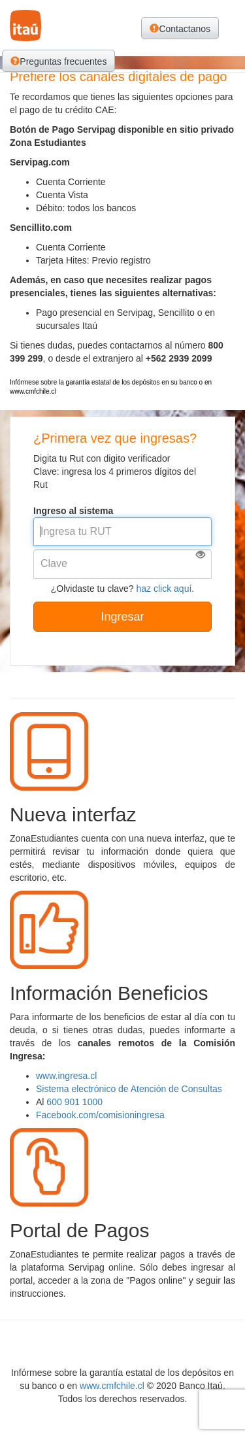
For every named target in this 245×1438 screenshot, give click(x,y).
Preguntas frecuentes (58, 61)
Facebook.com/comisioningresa (100, 1115)
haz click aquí (164, 588)
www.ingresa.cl (66, 1075)
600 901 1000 (74, 1102)
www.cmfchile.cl (112, 1385)
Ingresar (122, 616)
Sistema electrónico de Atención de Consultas (129, 1089)
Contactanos (180, 29)
